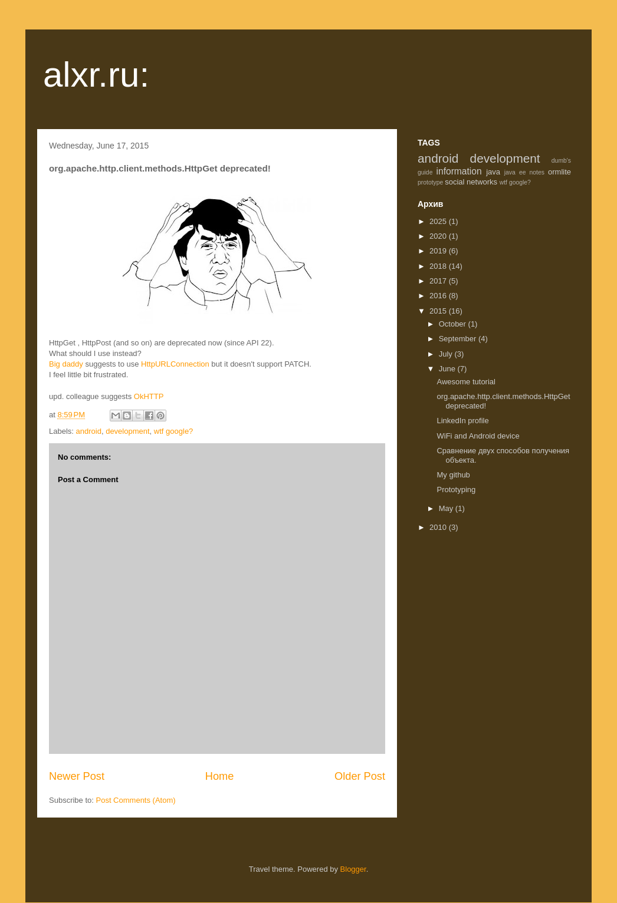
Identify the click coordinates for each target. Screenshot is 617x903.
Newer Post (76, 776)
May (447, 508)
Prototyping (456, 489)
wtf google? (173, 431)
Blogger (353, 869)
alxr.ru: (96, 74)
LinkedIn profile (462, 420)
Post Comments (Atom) (136, 800)
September (458, 338)
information (459, 171)
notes (537, 172)
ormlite (559, 171)
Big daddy (67, 364)
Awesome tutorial (466, 381)
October (453, 323)
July (447, 354)
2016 (439, 295)
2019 (439, 250)
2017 (439, 280)
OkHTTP (149, 396)
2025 (439, 221)
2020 (439, 236)
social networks (471, 181)
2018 (439, 266)
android (88, 431)
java (493, 171)
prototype (430, 182)
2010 (439, 527)
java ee (515, 172)
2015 (439, 311)
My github (453, 474)
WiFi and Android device (478, 435)
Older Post (359, 776)
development (127, 431)
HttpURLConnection (175, 364)
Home (219, 776)
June (448, 368)
